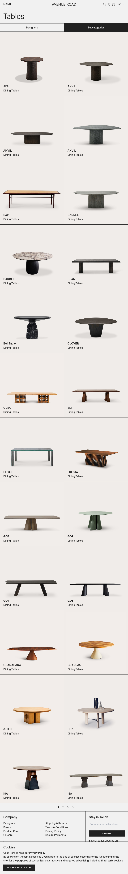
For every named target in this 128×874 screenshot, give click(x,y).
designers (32, 27)
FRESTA (73, 472)
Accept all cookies (19, 867)
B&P (6, 215)
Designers (9, 823)
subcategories (96, 27)
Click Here (9, 852)
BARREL (73, 215)
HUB (70, 729)
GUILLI (7, 729)
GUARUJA (74, 665)
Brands (7, 827)
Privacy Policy (53, 831)
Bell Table (9, 343)
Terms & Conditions (56, 827)
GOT (6, 536)
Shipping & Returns (56, 823)
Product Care (11, 831)
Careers (8, 835)
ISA (5, 793)
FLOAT (7, 472)
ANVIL (72, 86)
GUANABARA (12, 665)
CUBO (7, 408)
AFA (6, 86)
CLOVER (73, 343)
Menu (7, 4)
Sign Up (106, 833)
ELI (70, 408)
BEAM (72, 279)
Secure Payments (55, 835)
